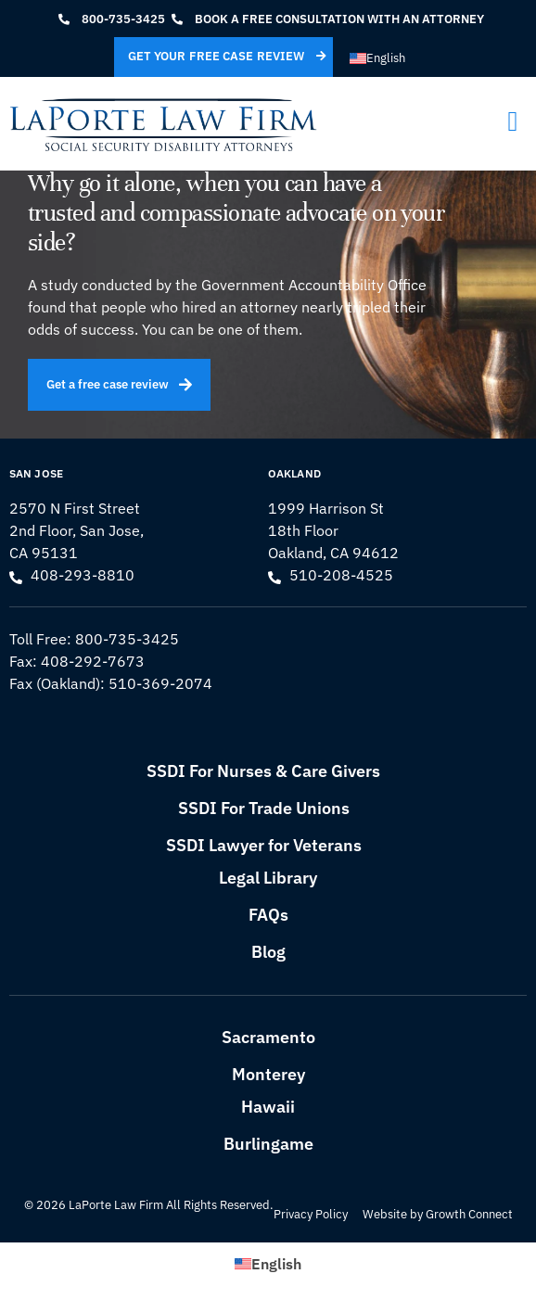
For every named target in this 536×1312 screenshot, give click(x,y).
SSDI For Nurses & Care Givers (263, 771)
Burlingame (268, 1143)
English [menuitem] (385, 58)
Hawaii (268, 1106)
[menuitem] (377, 58)
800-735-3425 (127, 639)
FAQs (268, 914)
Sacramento (268, 1037)
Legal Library (268, 877)
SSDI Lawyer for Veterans (264, 845)
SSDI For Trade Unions (264, 808)
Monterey (268, 1074)
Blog (268, 951)
